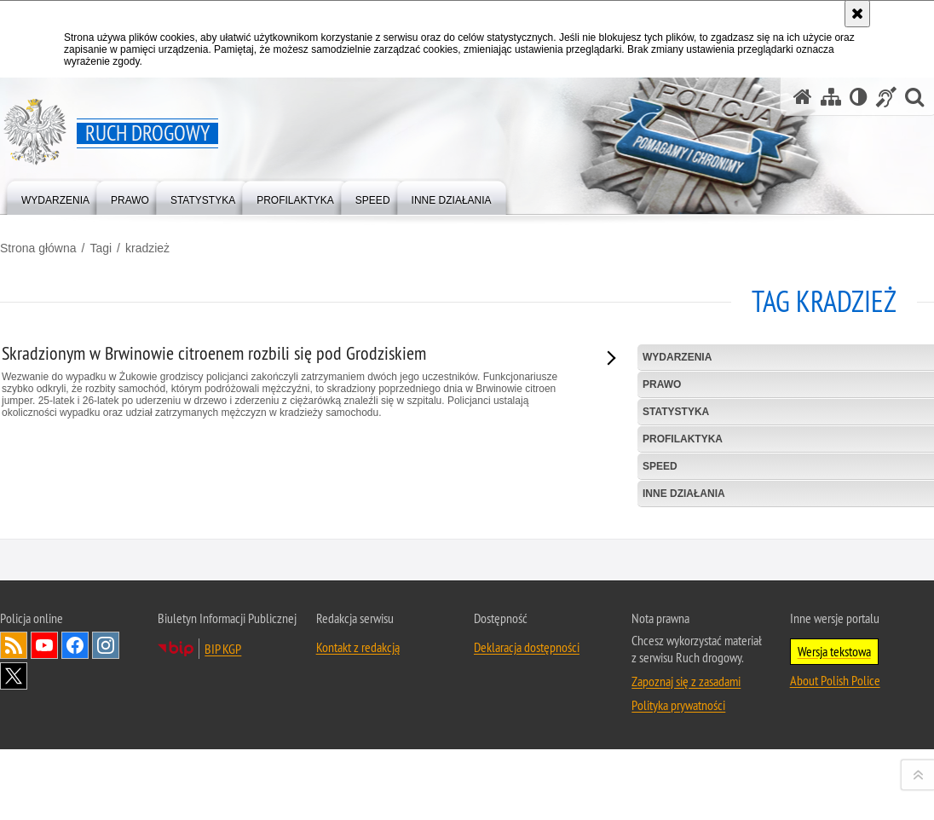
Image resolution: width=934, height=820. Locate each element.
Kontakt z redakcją (358, 789)
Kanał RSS (13, 787)
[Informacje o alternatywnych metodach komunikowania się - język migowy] (886, 96)
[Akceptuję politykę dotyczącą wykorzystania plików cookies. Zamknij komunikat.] (857, 13)
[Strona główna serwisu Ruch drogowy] (802, 96)
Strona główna (38, 248)
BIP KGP (223, 791)
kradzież (147, 248)
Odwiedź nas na (44, 787)
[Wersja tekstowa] (859, 96)
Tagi (100, 248)
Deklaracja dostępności (526, 789)
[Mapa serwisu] (831, 96)
